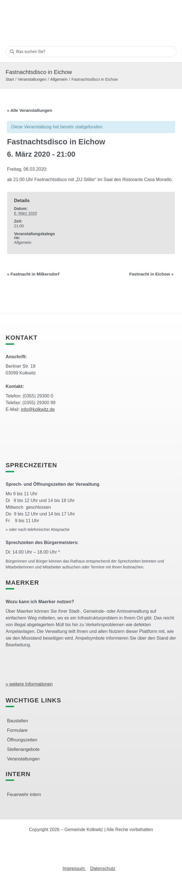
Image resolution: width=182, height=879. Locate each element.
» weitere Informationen (29, 684)
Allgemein (59, 79)
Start (10, 79)
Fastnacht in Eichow (151, 274)
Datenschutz (102, 868)
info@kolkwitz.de (38, 409)
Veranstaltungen (32, 79)
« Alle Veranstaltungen (29, 110)
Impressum (74, 868)
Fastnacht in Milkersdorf (33, 274)
